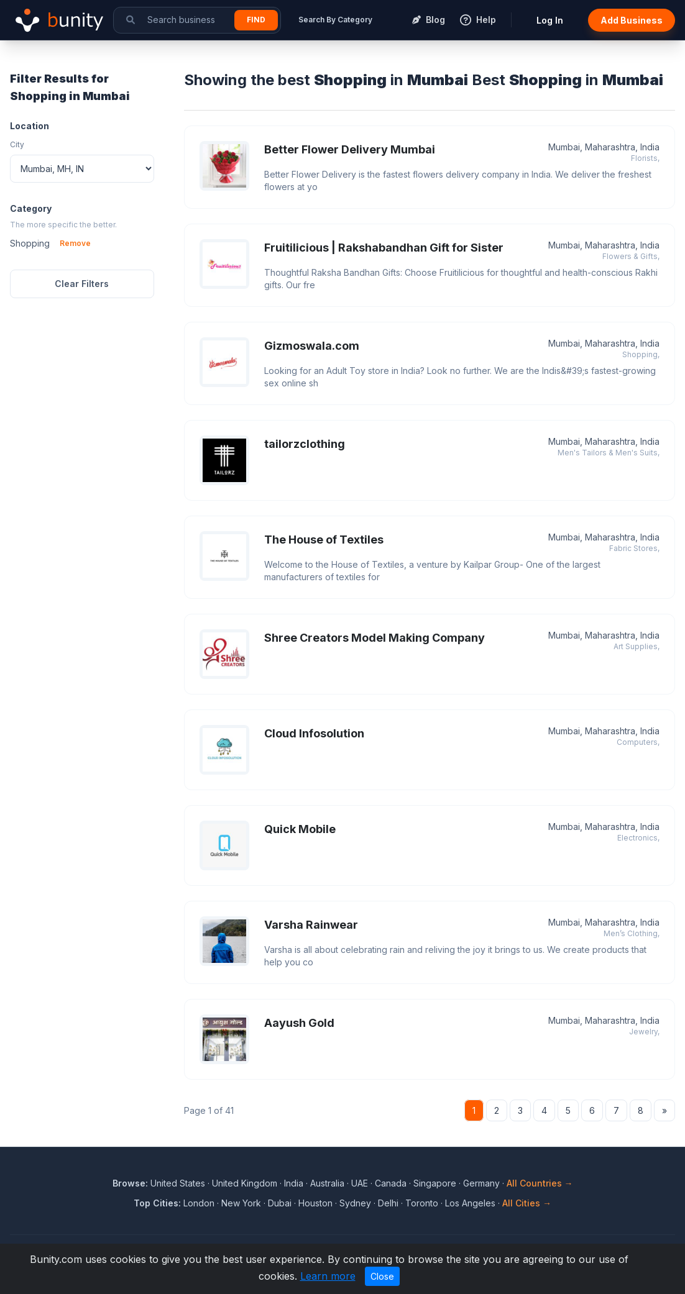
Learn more (328, 1276)
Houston (315, 1203)
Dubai (280, 1203)
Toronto (421, 1203)
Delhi (388, 1203)
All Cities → (526, 1203)
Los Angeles (470, 1203)
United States (177, 1183)
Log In (549, 20)
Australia (327, 1183)
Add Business (631, 20)
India (293, 1183)
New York (241, 1203)
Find (256, 19)
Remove (75, 243)
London (198, 1203)
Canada (391, 1183)
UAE (359, 1183)
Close (382, 1276)
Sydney (355, 1203)
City (17, 144)
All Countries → (540, 1183)
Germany (481, 1183)
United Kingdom (244, 1183)
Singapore (434, 1183)
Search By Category (335, 19)
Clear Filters (82, 283)
